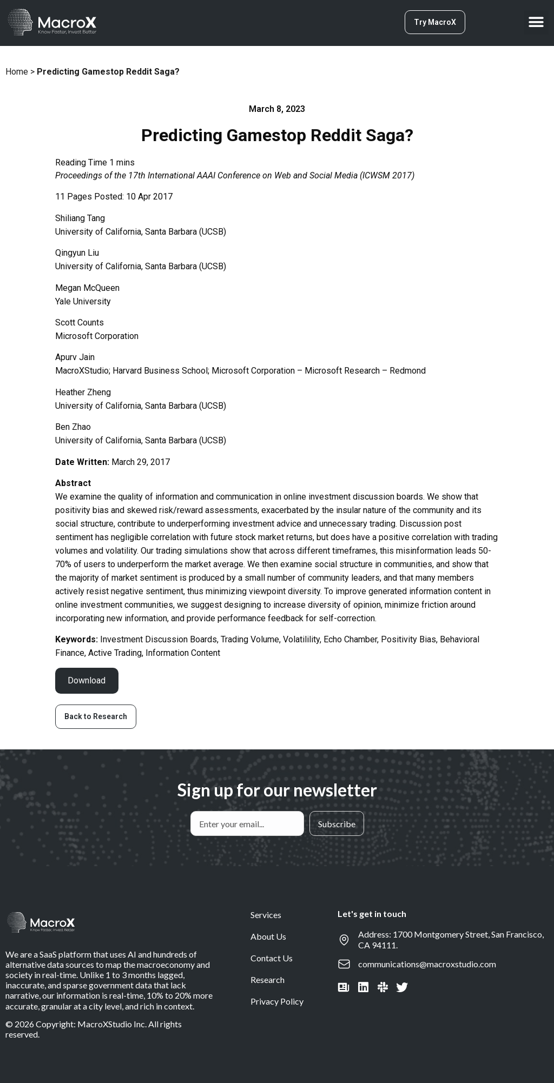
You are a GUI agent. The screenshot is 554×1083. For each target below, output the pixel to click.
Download (86, 680)
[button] (536, 22)
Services (265, 914)
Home (16, 72)
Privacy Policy (277, 1001)
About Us (268, 936)
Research (267, 979)
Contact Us (271, 958)
